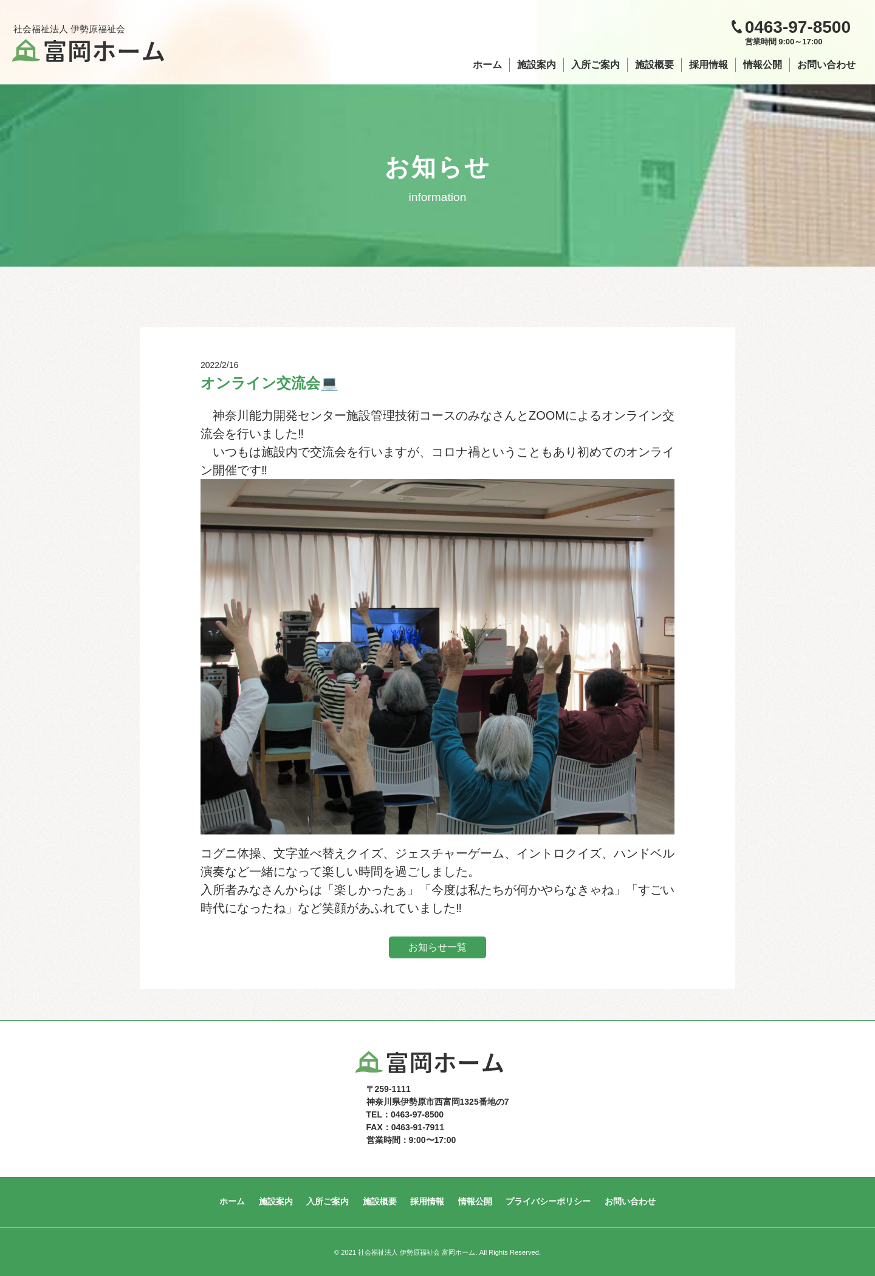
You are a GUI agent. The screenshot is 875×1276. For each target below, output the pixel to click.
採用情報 (708, 65)
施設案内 (536, 65)
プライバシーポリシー (544, 1201)
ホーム (487, 65)
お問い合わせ (826, 65)
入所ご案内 (595, 65)
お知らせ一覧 (437, 947)
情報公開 (762, 65)
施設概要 (654, 65)
